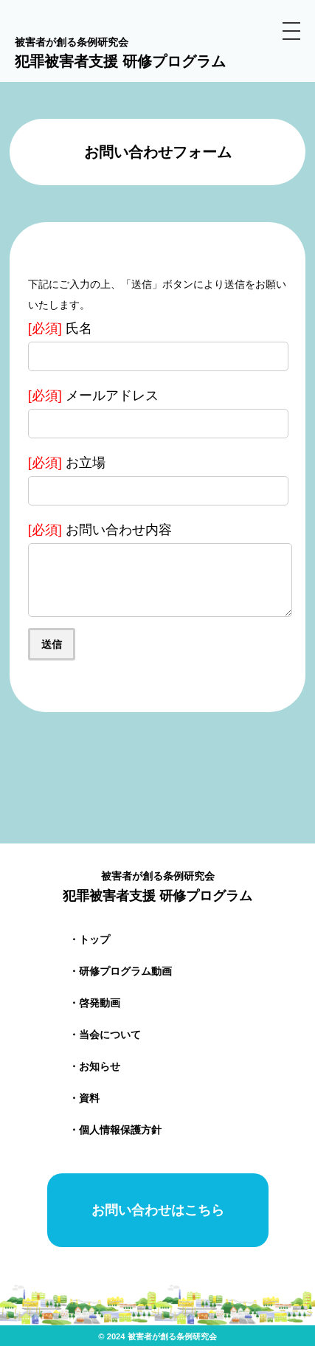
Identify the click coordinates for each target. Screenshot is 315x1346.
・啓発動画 (94, 1003)
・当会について (105, 1034)
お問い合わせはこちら (157, 1210)
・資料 (84, 1098)
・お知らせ (94, 1066)
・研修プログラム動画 (120, 971)
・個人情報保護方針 (115, 1130)
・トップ (89, 939)
